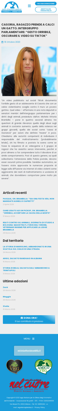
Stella (6, 306)
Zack (5, 287)
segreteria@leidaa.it (25, 407)
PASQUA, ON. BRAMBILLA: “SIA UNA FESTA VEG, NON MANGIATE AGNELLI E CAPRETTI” (28, 200)
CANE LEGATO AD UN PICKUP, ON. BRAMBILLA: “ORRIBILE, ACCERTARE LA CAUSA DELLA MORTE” (26, 211)
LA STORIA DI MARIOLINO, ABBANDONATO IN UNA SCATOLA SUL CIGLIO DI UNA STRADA (27, 247)
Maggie (7, 296)
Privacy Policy (40, 407)
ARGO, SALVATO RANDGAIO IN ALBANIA (22, 258)
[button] (29, 6)
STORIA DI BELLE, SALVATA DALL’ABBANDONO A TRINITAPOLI (26, 269)
